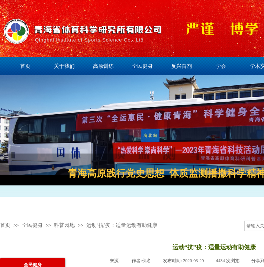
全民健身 (32, 225)
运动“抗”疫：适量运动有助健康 (121, 225)
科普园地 (64, 225)
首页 (5, 225)
